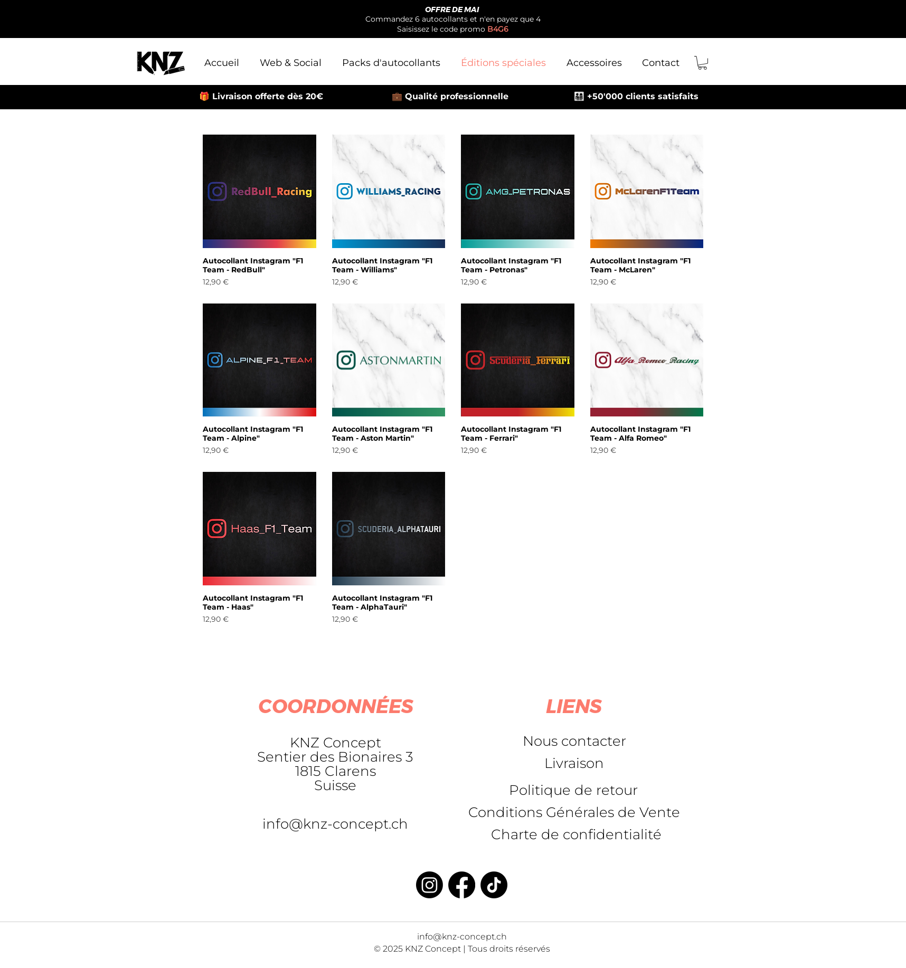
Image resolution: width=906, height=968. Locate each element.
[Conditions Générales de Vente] (574, 812)
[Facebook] (461, 884)
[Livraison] (574, 763)
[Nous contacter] (574, 741)
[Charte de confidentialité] (576, 834)
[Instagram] (429, 884)
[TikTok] (493, 884)
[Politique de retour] (573, 790)
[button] (702, 63)
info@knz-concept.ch (335, 823)
